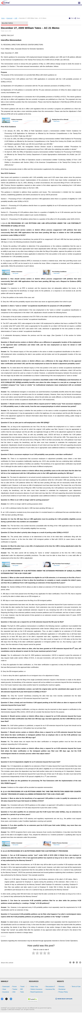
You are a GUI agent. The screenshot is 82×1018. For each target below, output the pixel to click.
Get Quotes (15, 121)
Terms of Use (63, 995)
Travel (19, 989)
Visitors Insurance (36, 989)
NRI (18, 992)
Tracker (4, 997)
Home (3, 18)
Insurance (5, 992)
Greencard (9, 18)
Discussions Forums (37, 995)
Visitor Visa (34, 986)
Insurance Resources (37, 997)
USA (18, 986)
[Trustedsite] (33, 1007)
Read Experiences (36, 992)
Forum (4, 995)
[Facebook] (3, 1005)
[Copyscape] (63, 1004)
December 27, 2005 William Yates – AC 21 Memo (32, 18)
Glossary (61, 986)
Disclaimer (62, 989)
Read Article (57, 121)
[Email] (12, 1005)
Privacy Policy (63, 992)
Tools (18, 995)
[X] (7, 1005)
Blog (18, 997)
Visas (4, 989)
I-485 (15, 18)
